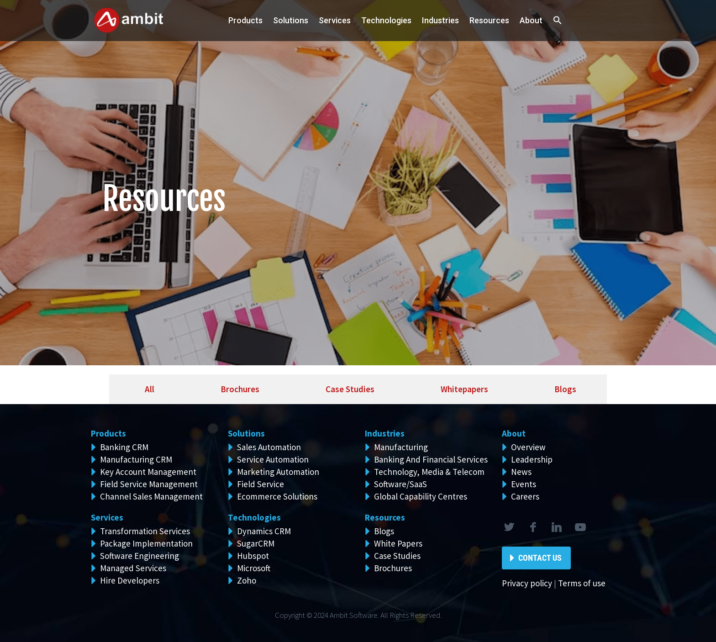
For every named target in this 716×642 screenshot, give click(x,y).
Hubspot (253, 555)
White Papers (398, 543)
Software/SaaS (400, 484)
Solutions (246, 433)
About (531, 20)
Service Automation (273, 459)
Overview (528, 447)
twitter (509, 527)
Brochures (393, 568)
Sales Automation (269, 447)
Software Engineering (139, 555)
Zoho (246, 580)
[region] (358, 182)
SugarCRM (255, 543)
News (521, 471)
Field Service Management (149, 484)
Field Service (260, 484)
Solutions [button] (290, 20)
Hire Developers (129, 580)
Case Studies (397, 555)
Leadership (532, 459)
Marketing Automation (278, 471)
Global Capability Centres (420, 496)
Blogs (384, 531)
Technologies (386, 20)
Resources (489, 20)
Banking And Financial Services (431, 459)
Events (523, 484)
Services (107, 517)
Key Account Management (148, 471)
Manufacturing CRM (136, 459)
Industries (440, 20)
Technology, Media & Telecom (429, 471)
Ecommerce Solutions (277, 496)
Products (245, 20)
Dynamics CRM (264, 531)
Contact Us (540, 558)
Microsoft (253, 568)
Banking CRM (124, 447)
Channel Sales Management (151, 496)
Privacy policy (527, 583)
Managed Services (133, 568)
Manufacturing (401, 447)
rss (580, 527)
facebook (532, 527)
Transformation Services (145, 531)
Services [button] (335, 20)
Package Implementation (146, 543)
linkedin (556, 527)
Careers (525, 496)
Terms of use (581, 583)
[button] (557, 21)
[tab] (147, 389)
